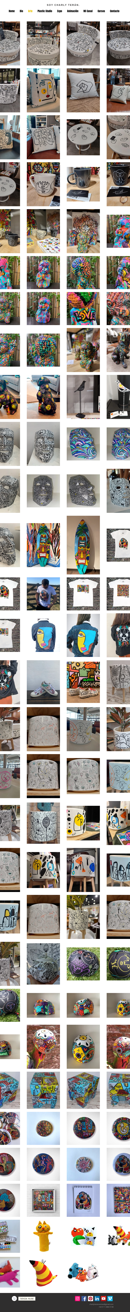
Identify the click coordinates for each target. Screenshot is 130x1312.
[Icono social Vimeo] (110, 1298)
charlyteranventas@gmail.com (101, 1304)
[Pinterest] (90, 1298)
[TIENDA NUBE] (26, 1299)
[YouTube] (103, 1298)
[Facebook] (84, 1298)
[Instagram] (77, 1298)
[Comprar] (14, 1298)
